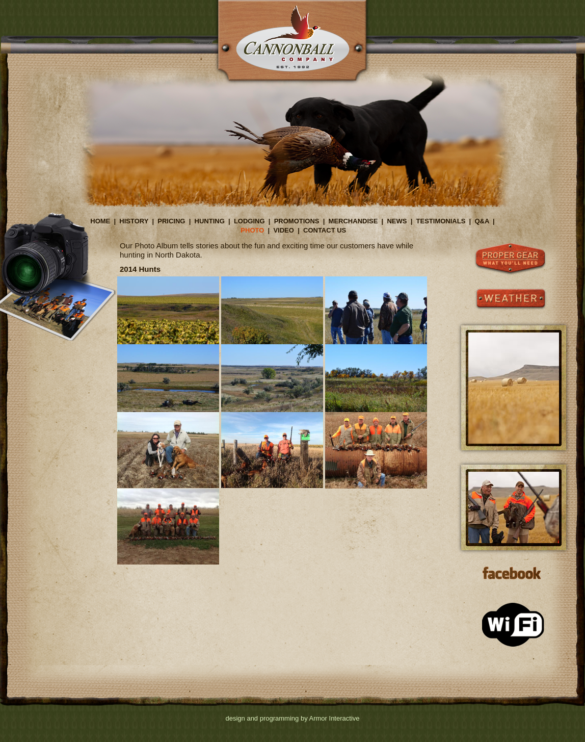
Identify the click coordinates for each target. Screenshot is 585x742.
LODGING (249, 221)
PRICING (171, 221)
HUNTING (210, 221)
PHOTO (252, 230)
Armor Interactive (334, 718)
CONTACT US (324, 230)
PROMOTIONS (297, 221)
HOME (100, 221)
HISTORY (133, 221)
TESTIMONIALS (441, 221)
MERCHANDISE (353, 221)
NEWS (397, 221)
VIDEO (283, 230)
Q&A (481, 221)
